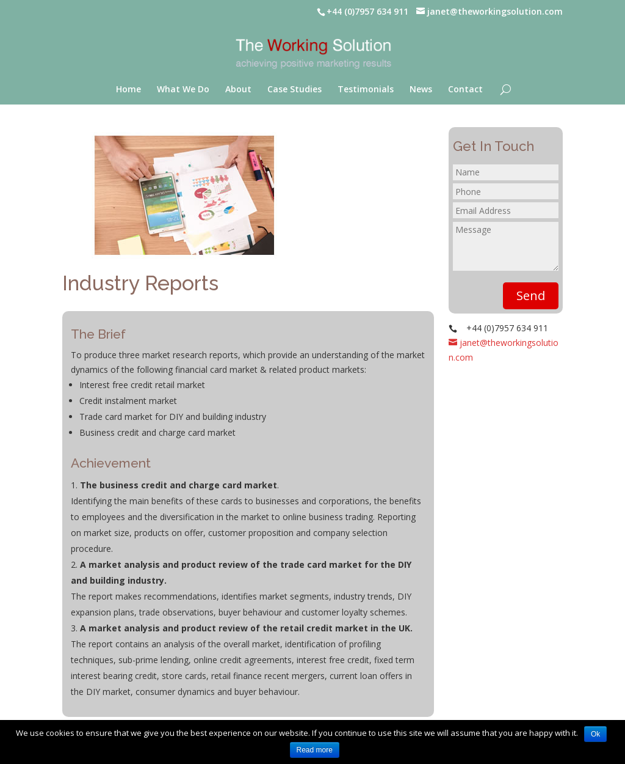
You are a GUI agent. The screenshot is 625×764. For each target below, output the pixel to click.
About (238, 90)
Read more (315, 750)
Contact (465, 90)
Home (128, 90)
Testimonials (366, 90)
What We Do (183, 90)
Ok (595, 734)
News (421, 90)
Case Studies (294, 90)
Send (530, 295)
